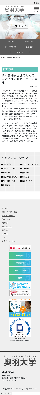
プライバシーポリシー (10, 241)
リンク (4, 237)
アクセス (5, 233)
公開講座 (5, 185)
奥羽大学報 (6, 164)
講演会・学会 (26, 181)
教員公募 (5, 172)
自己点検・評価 (8, 181)
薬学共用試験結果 (9, 176)
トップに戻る (6, 393)
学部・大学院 (29, 41)
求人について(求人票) (29, 164)
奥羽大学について (9, 168)
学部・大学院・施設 (9, 212)
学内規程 (24, 168)
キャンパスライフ (11, 47)
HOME (3, 57)
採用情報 (5, 230)
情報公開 (24, 176)
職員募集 (24, 172)
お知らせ (10, 57)
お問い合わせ (7, 226)
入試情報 (20, 52)
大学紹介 (11, 41)
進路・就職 (29, 47)
